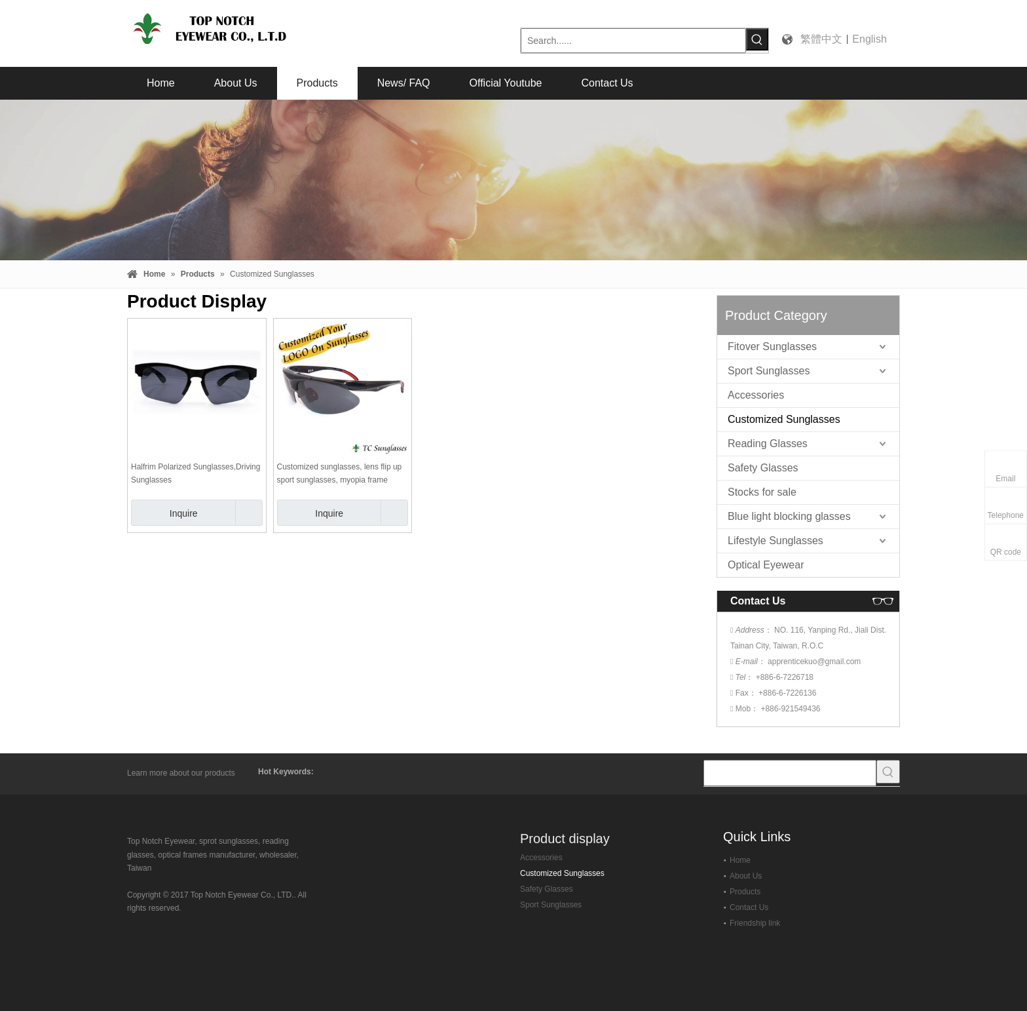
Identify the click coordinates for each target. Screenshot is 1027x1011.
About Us (746, 876)
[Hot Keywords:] (757, 39)
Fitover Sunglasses (772, 346)
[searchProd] (789, 773)
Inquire (164, 513)
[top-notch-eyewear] (164, 828)
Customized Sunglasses (784, 419)
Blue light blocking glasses (789, 516)
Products (745, 891)
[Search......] (633, 40)
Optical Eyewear (766, 564)
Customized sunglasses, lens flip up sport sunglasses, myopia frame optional (339, 474)
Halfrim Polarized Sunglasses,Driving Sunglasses (195, 473)
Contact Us (749, 907)
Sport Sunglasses (769, 370)
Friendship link (755, 923)
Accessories (756, 395)
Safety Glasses (763, 467)
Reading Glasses (768, 443)
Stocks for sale (762, 492)
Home (740, 860)
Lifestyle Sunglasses (775, 540)
